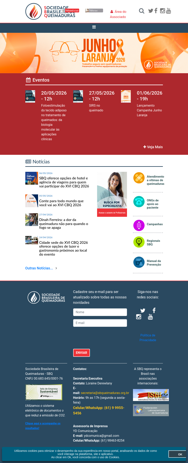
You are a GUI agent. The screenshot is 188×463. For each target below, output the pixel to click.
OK (164, 454)
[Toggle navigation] (94, 28)
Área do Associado (118, 14)
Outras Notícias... (39, 268)
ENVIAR (81, 353)
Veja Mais (153, 147)
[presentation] (103, 338)
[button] (14, 53)
